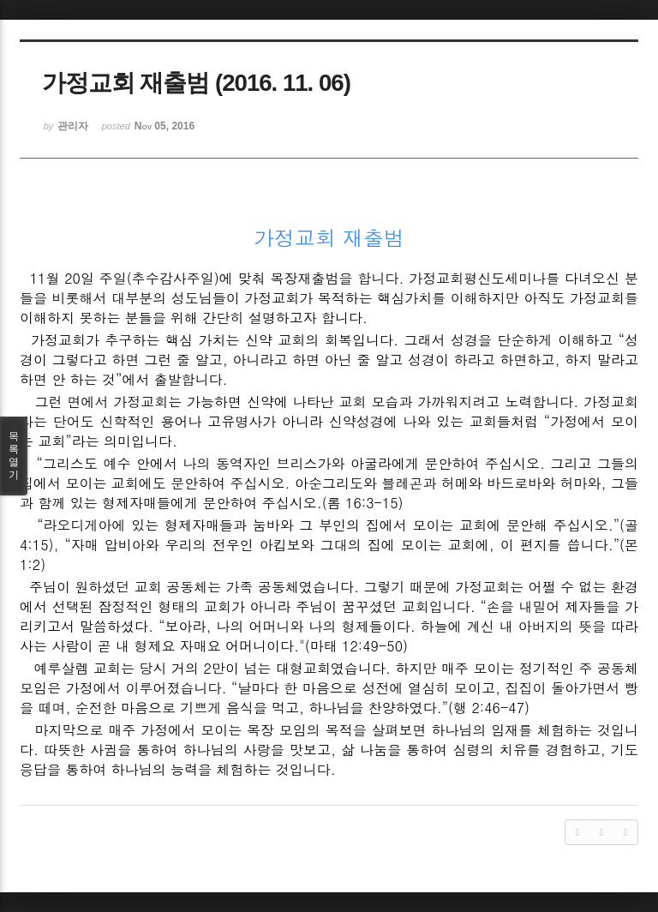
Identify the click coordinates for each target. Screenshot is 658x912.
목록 (14, 456)
